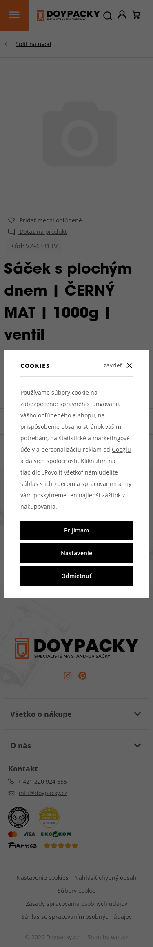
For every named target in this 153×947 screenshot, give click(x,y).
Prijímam (76, 530)
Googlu (121, 449)
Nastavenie (76, 553)
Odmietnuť (76, 576)
